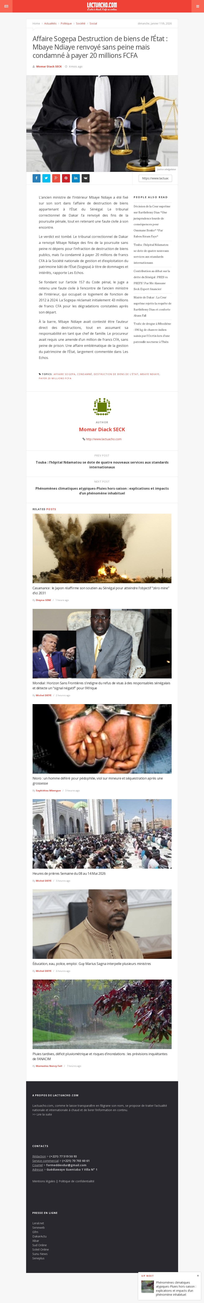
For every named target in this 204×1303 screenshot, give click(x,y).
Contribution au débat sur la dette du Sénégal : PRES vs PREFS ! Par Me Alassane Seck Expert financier (152, 280)
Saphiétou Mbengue (48, 790)
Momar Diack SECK (49, 66)
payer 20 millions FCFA (55, 378)
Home (36, 23)
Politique (66, 23)
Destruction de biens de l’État (116, 374)
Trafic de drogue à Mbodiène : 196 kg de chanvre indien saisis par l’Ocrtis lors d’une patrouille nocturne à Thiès (152, 332)
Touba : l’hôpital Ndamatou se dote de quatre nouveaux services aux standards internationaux (151, 254)
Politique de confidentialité (76, 1181)
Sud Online (39, 1245)
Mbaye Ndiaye (149, 374)
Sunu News (40, 1254)
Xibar (35, 1241)
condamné (84, 374)
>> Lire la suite (42, 1114)
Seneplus (38, 1258)
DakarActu (39, 1236)
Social (93, 23)
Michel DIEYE (43, 695)
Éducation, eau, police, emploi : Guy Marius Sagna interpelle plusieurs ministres (92, 963)
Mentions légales (43, 1181)
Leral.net (38, 1223)
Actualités (50, 23)
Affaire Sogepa (64, 374)
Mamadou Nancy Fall (49, 1065)
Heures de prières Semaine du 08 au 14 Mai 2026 (69, 873)
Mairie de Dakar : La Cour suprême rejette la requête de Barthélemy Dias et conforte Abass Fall (152, 306)
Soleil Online (40, 1249)
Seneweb (38, 1227)
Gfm (35, 1232)
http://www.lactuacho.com (104, 439)
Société (80, 23)
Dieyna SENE (43, 600)
